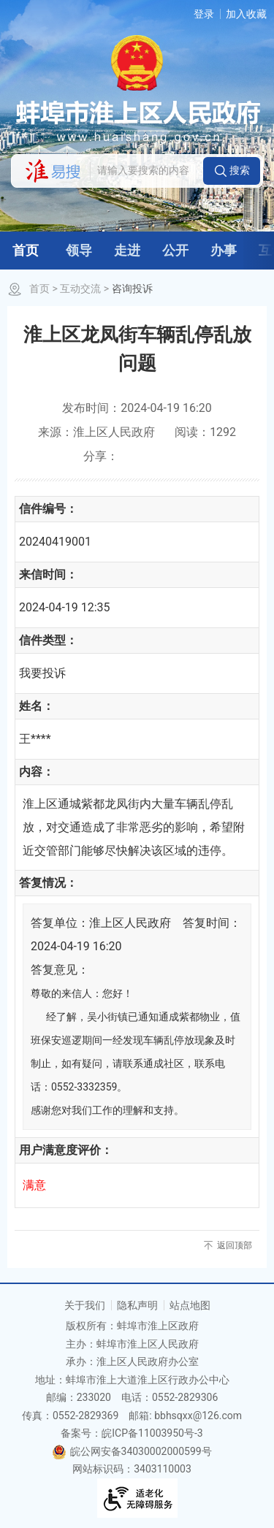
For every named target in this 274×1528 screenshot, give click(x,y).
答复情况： (48, 883)
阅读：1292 (205, 432)
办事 (223, 250)
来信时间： (48, 574)
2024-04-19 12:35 (64, 607)
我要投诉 (42, 673)
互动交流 (80, 288)
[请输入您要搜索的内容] (146, 171)
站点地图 (190, 1305)
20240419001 (55, 542)
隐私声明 (137, 1305)
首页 (25, 250)
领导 (79, 250)
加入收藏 (246, 14)
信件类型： (48, 640)
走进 (127, 250)
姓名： (36, 706)
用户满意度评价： (66, 1150)
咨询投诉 (132, 288)
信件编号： (48, 509)
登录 (204, 14)
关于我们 (84, 1305)
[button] (231, 171)
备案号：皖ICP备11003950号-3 (131, 1433)
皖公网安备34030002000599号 (131, 1451)
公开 (175, 250)
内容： (36, 772)
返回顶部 (234, 1245)
